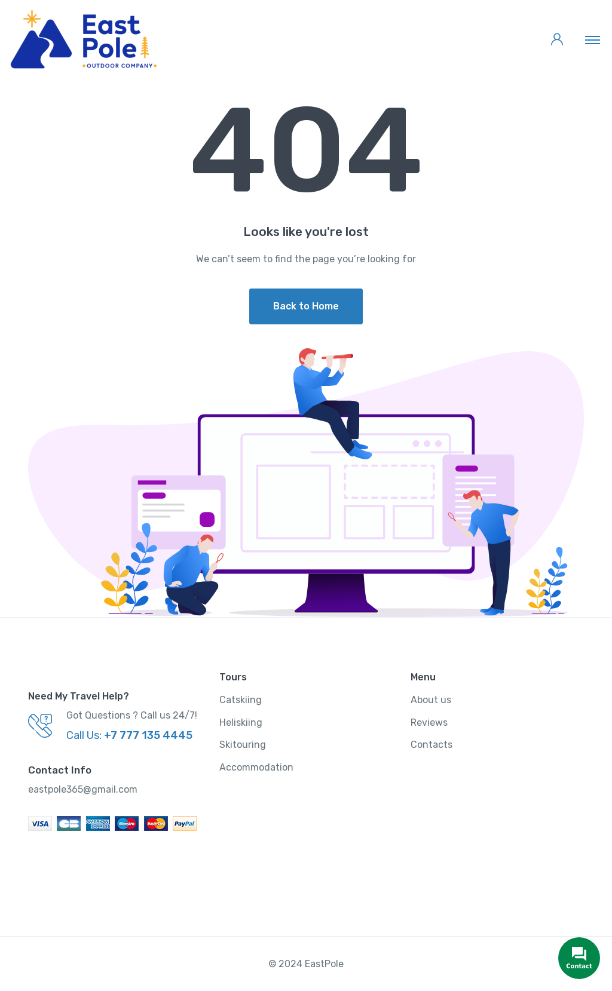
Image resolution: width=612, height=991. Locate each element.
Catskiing (240, 699)
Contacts (431, 744)
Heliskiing (240, 722)
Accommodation (256, 767)
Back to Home (306, 306)
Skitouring (242, 744)
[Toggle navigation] (592, 39)
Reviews (429, 722)
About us (431, 699)
